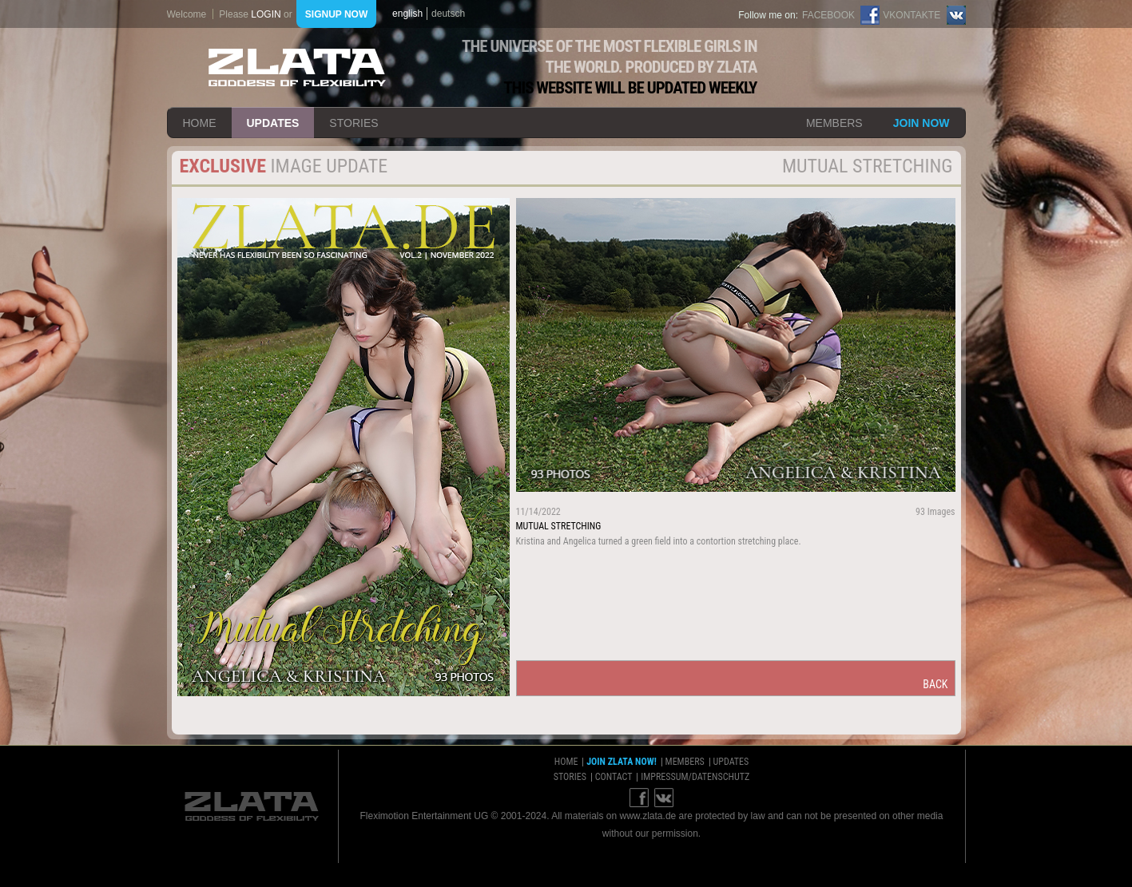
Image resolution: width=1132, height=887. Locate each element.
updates (273, 123)
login (265, 14)
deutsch (448, 13)
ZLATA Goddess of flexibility (297, 67)
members (834, 123)
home (199, 123)
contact (614, 776)
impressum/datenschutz (695, 776)
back (935, 684)
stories (353, 123)
